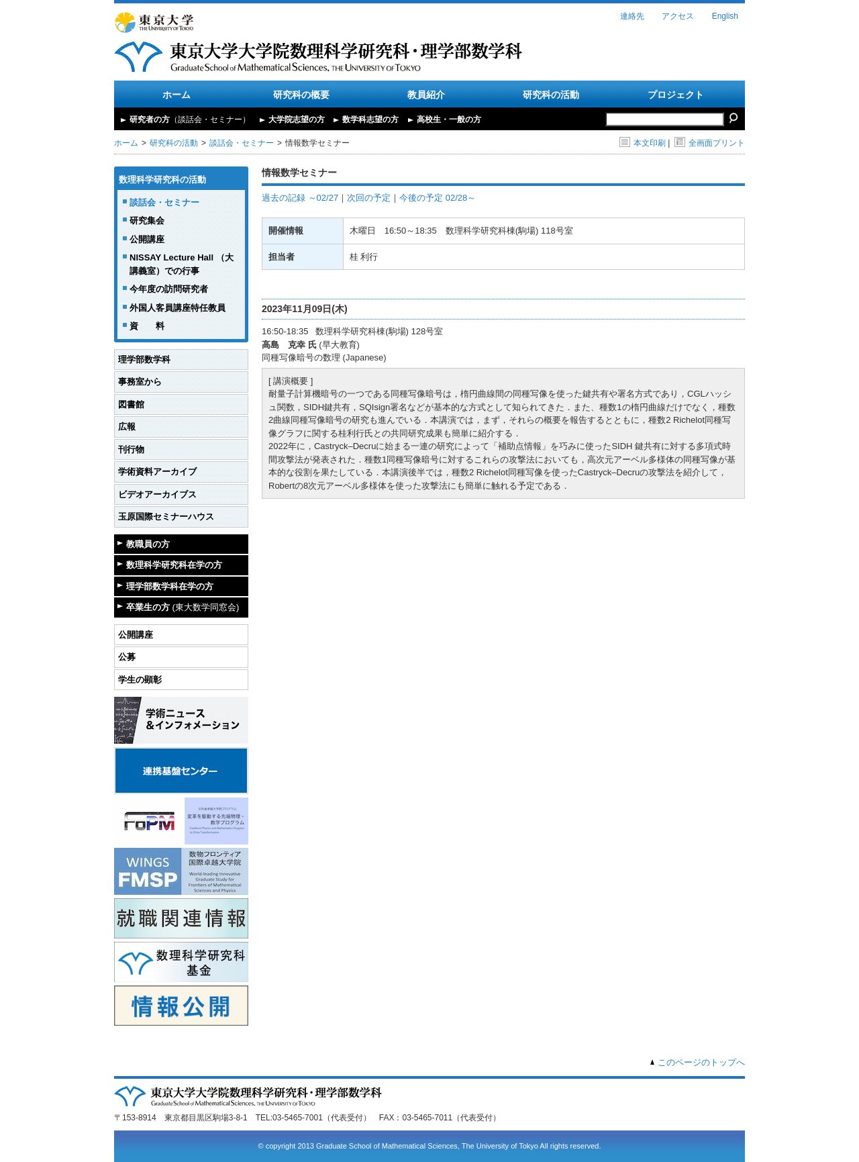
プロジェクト (676, 94)
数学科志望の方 (370, 119)
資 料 (147, 326)
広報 (127, 427)
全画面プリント (709, 143)
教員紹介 (426, 94)
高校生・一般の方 (449, 119)
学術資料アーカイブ (157, 472)
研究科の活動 (551, 94)
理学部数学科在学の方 (169, 586)
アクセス (678, 16)
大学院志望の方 (296, 119)
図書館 (131, 404)
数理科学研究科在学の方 (174, 565)
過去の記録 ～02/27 (300, 198)
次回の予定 (369, 198)
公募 (127, 657)
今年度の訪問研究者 (169, 289)
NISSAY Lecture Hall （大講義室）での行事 (182, 264)
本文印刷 (642, 143)
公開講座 (147, 239)
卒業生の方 (182, 607)
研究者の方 (190, 119)
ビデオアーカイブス (157, 494)
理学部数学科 (144, 359)
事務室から (140, 382)
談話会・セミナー (241, 143)
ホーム (176, 94)
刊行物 (131, 449)
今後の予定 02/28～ (437, 198)
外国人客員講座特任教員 (177, 308)
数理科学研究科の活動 (162, 180)
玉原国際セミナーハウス (166, 517)
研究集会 (147, 220)
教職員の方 (148, 544)
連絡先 (632, 16)
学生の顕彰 (140, 680)
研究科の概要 (301, 94)
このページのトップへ (701, 1062)
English (725, 16)
